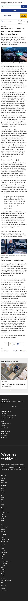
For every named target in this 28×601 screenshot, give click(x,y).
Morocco (3, 478)
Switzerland (3, 580)
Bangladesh (4, 507)
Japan (2, 518)
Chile (2, 495)
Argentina (3, 488)
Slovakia (3, 573)
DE (10, 561)
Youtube (4, 437)
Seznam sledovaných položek (21, 22)
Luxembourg (4, 561)
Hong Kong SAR (5, 512)
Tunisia (2, 480)
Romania (3, 571)
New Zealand (4, 590)
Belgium (3, 539)
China (2, 510)
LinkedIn (4, 435)
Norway (3, 565)
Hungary (3, 554)
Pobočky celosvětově (6, 423)
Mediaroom (7, 15)
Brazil (2, 490)
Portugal (3, 569)
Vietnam (3, 531)
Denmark (3, 544)
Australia (3, 588)
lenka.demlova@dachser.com (20, 350)
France (2, 548)
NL (8, 539)
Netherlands (4, 563)
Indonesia (3, 516)
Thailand (3, 529)
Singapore (3, 524)
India (2, 514)
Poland (2, 567)
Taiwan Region (4, 527)
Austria (2, 537)
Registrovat (14, 406)
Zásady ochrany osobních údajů (8, 415)
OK (24, 6)
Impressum (3, 413)
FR (6, 539)
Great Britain (4, 552)
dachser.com (19, 469)
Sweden (3, 578)
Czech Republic (4, 541)
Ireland (2, 556)
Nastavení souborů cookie (7, 417)
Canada (3, 493)
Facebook (4, 433)
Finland (3, 546)
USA (2, 501)
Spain (2, 576)
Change (14, 10)
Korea (2, 520)
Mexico (2, 497)
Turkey (2, 582)
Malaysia (3, 522)
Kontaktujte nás (4, 427)
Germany (3, 550)
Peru (2, 499)
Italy (2, 558)
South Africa (4, 482)
